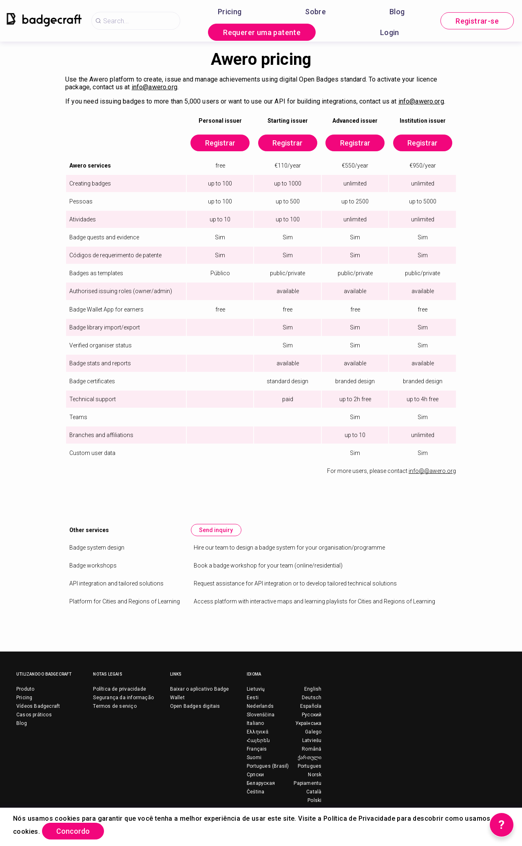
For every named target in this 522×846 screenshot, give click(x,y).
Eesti (253, 698)
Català (313, 792)
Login (389, 32)
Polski (314, 801)
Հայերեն (258, 741)
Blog (397, 11)
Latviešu (312, 741)
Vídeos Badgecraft (38, 706)
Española (311, 706)
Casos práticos (34, 715)
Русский (311, 715)
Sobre (315, 11)
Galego (313, 732)
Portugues (310, 766)
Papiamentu (307, 783)
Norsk (314, 775)
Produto (25, 689)
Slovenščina (260, 715)
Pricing (230, 11)
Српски (255, 775)
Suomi (254, 758)
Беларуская (261, 783)
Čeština (255, 792)
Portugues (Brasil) (268, 766)
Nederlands (260, 706)
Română (311, 749)
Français (257, 749)
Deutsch (311, 698)
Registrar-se (477, 21)
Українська (308, 724)
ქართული (309, 758)
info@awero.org (154, 87)
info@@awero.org (432, 471)
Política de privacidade (119, 689)
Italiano (255, 724)
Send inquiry (216, 530)
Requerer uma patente (262, 32)
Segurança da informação (123, 698)
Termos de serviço (114, 706)
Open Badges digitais (195, 706)
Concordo (74, 831)
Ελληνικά (258, 732)
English (312, 689)
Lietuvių (256, 689)
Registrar (218, 143)
